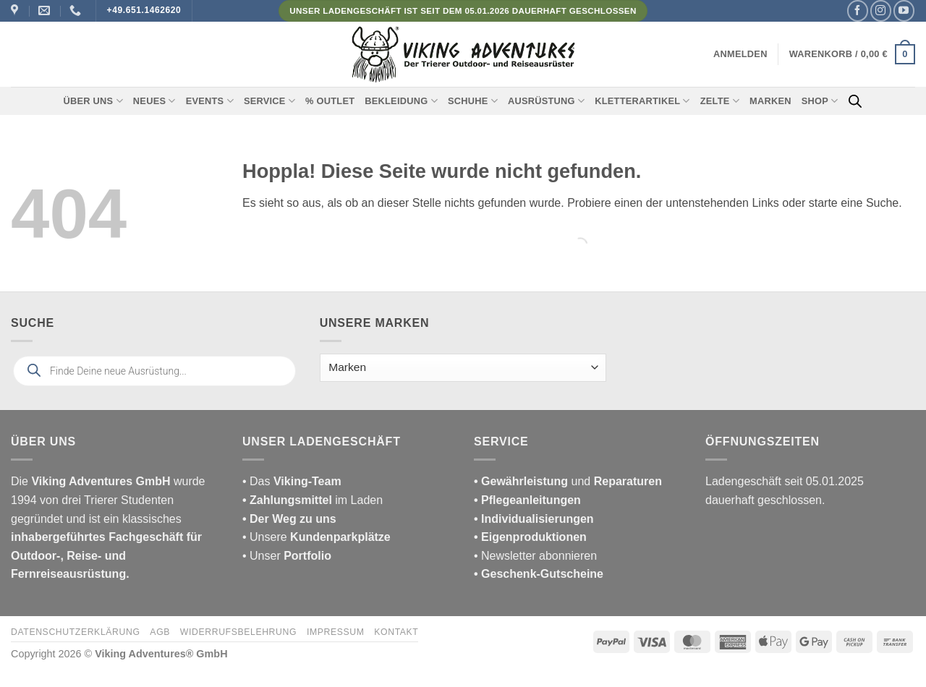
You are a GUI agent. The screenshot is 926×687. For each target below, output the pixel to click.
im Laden (312, 500)
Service (269, 101)
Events (210, 101)
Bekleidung (401, 101)
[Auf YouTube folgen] (903, 10)
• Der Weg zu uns (289, 519)
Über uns (93, 101)
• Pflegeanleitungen (527, 500)
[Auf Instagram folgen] (880, 10)
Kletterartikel (642, 101)
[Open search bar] (855, 101)
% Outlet (329, 100)
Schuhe (473, 101)
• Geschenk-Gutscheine (538, 574)
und (568, 481)
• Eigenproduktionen (530, 537)
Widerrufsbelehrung (238, 632)
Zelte (719, 101)
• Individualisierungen (534, 519)
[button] (740, 54)
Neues (154, 101)
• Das (291, 481)
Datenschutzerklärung (75, 632)
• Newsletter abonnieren (535, 556)
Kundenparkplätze (340, 537)
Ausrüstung (546, 101)
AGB (160, 632)
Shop (820, 101)
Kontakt (396, 632)
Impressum (336, 632)
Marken (770, 100)
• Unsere (266, 537)
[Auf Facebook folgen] (857, 10)
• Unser (286, 556)
